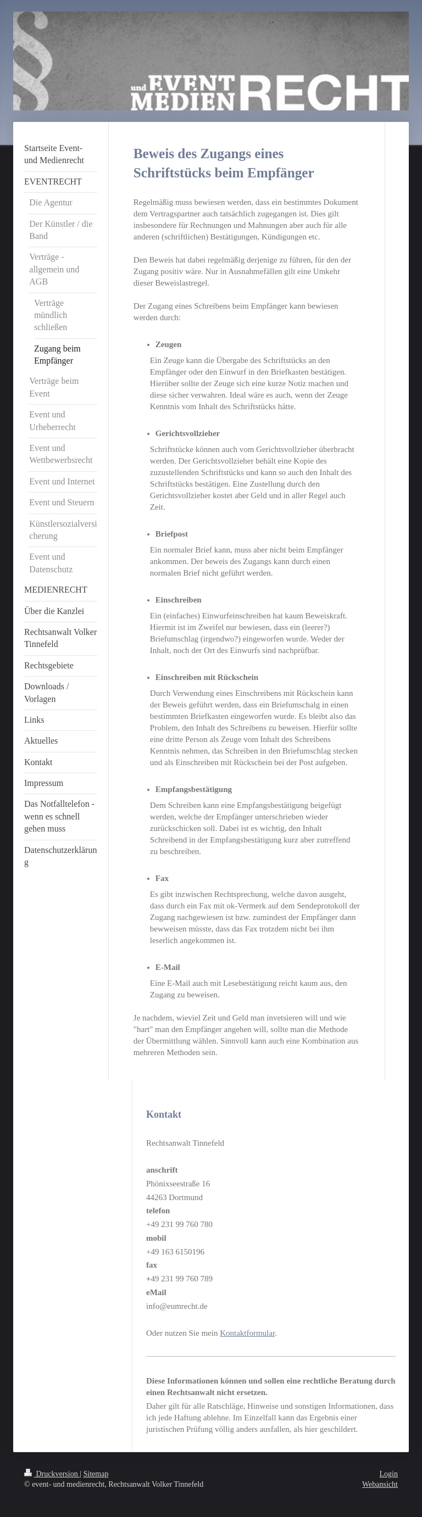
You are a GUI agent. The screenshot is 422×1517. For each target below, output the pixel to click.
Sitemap (96, 1474)
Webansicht (380, 1484)
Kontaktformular (247, 1333)
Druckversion (52, 1474)
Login (389, 1474)
